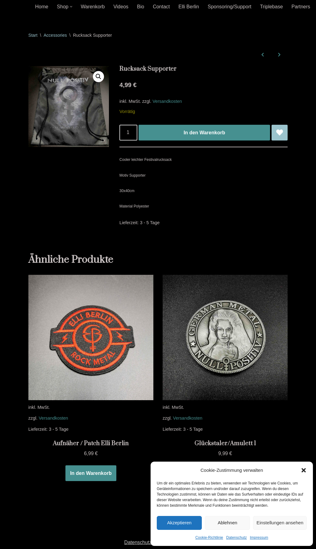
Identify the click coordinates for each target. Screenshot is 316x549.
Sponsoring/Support (229, 6)
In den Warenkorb (204, 132)
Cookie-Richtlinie (209, 537)
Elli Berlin (188, 6)
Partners (301, 6)
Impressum (259, 537)
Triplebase (271, 6)
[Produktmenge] (128, 133)
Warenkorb (93, 6)
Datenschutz (236, 537)
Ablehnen (227, 522)
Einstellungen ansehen (279, 522)
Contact (161, 6)
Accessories (55, 35)
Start (33, 35)
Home (41, 6)
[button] (304, 470)
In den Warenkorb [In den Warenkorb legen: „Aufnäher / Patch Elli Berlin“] (91, 473)
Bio (140, 6)
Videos (120, 6)
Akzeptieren (179, 522)
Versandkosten (167, 101)
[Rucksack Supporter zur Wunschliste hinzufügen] (280, 133)
